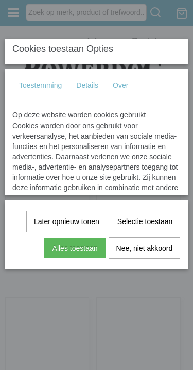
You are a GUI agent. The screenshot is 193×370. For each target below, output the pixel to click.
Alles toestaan (75, 248)
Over (120, 85)
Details (87, 85)
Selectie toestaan (144, 221)
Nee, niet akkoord (144, 248)
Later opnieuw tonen (66, 221)
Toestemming (40, 85)
